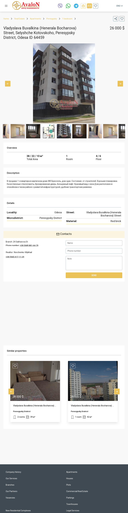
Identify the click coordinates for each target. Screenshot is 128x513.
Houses (69, 478)
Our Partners (11, 491)
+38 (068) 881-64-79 (29, 245)
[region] (64, 313)
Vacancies (10, 498)
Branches (10, 485)
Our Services (11, 478)
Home (6, 19)
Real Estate (19, 19)
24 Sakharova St (20, 242)
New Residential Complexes (18, 510)
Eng (120, 5)
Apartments (35, 19)
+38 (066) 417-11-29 (15, 257)
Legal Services (72, 510)
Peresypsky (51, 19)
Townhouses (72, 504)
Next (120, 84)
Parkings (70, 498)
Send (94, 275)
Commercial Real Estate (77, 491)
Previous (8, 84)
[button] (35, 391)
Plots (68, 485)
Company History (13, 472)
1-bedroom (67, 19)
